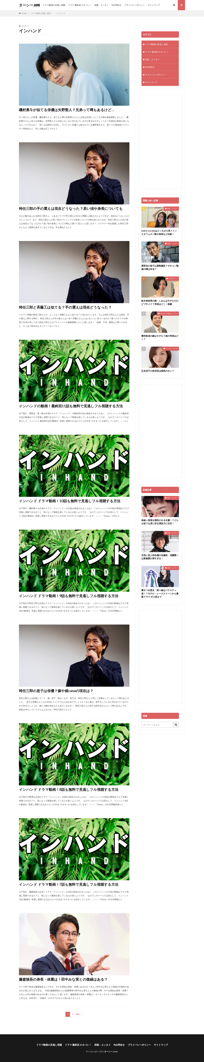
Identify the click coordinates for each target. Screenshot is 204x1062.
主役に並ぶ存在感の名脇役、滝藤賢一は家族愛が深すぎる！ (159, 557)
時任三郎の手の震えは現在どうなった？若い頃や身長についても (71, 208)
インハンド (61, 13)
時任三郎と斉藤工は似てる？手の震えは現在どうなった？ (65, 307)
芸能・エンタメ (101, 5)
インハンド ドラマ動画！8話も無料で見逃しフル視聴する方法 (68, 789)
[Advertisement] (160, 141)
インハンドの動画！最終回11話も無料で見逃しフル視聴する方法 (71, 406)
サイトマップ (154, 5)
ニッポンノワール (171, 348)
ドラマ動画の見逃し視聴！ (41, 13)
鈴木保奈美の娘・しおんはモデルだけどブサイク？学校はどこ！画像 (159, 302)
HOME (24, 13)
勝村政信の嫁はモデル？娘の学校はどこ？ (159, 337)
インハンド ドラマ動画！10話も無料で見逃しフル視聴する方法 (69, 501)
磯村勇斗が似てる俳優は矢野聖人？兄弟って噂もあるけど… (66, 110)
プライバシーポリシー (134, 5)
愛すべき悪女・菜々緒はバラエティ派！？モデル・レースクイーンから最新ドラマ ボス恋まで (159, 593)
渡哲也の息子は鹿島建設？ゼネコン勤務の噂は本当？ (159, 267)
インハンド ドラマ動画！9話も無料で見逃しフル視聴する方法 (68, 596)
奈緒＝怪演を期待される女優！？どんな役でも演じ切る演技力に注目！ (159, 522)
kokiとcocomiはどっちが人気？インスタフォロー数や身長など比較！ (159, 232)
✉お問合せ (116, 5)
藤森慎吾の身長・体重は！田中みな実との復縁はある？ (63, 979)
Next (78, 1014)
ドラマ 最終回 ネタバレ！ (79, 5)
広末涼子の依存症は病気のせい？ (157, 371)
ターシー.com (29, 5)
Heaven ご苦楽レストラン (168, 313)
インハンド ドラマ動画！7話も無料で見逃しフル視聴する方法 (68, 884)
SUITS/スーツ (173, 278)
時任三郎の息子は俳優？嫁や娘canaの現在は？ (56, 691)
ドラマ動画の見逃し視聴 (54, 5)
